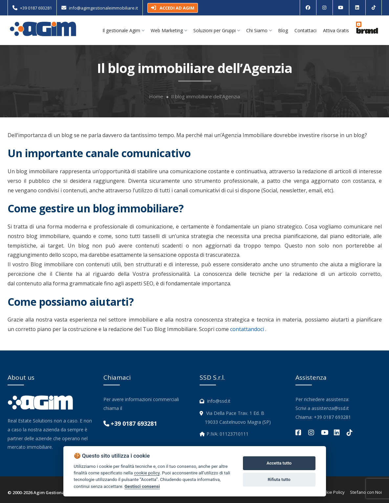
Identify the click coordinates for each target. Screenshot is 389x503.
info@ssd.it (218, 401)
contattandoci (247, 329)
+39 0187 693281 (36, 8)
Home (156, 96)
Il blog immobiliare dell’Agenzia (205, 96)
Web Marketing (169, 30)
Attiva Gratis (336, 30)
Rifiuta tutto (279, 479)
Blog (283, 30)
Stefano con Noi (366, 492)
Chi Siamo (258, 30)
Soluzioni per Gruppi (216, 30)
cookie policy (147, 472)
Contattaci (305, 30)
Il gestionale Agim (123, 30)
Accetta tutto (279, 463)
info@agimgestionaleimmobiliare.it (103, 8)
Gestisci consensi (142, 486)
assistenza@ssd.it (330, 408)
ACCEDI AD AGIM (172, 8)
